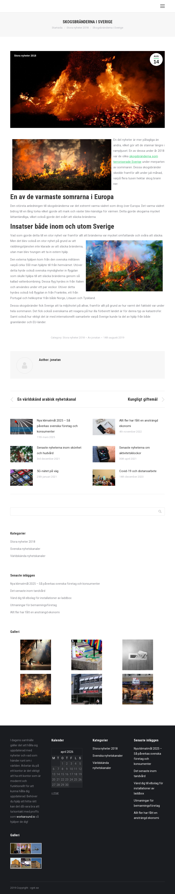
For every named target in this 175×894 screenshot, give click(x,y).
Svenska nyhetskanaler (25, 548)
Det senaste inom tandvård (27, 590)
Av (94, 337)
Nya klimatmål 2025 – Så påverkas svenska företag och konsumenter (57, 426)
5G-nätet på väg (47, 471)
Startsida (57, 27)
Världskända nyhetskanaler (27, 556)
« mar (55, 793)
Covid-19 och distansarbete (138, 471)
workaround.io (26, 816)
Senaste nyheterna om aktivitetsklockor (134, 450)
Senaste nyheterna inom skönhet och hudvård (59, 450)
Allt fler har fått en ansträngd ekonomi (138, 423)
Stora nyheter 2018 (78, 27)
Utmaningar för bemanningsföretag (33, 605)
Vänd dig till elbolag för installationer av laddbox (41, 598)
